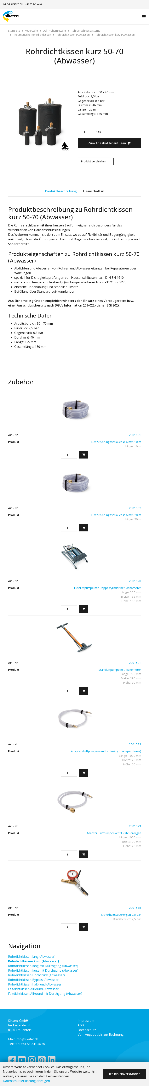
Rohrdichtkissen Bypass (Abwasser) (34, 980)
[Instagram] (32, 1061)
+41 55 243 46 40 (34, 4)
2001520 (135, 581)
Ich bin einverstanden (124, 1074)
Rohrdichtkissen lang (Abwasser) (31, 956)
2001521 (135, 663)
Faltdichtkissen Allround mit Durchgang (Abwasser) (45, 993)
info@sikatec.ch (13, 4)
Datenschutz (87, 1030)
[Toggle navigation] (143, 16)
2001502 (135, 508)
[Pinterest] (42, 1061)
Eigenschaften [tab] (93, 191)
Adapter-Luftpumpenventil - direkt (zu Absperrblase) (106, 751)
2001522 (135, 744)
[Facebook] (12, 1061)
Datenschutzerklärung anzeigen (26, 1081)
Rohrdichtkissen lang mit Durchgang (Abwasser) (43, 966)
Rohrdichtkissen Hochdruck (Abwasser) (36, 975)
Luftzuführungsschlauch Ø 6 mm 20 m (116, 515)
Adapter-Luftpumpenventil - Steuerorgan (114, 833)
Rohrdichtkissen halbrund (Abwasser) (35, 984)
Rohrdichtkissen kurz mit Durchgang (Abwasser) (43, 970)
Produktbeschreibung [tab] (61, 191)
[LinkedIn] (52, 1061)
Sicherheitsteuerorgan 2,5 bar (121, 914)
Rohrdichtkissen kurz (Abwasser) (33, 961)
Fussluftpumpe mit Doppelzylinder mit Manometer (107, 588)
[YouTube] (22, 1061)
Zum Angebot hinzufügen (109, 143)
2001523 (135, 826)
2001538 (135, 908)
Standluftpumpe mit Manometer (120, 669)
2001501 (135, 435)
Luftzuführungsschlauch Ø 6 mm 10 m (116, 442)
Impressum (86, 1020)
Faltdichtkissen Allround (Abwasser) (34, 989)
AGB (81, 1025)
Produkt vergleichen (95, 161)
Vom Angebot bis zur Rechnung (101, 1034)
